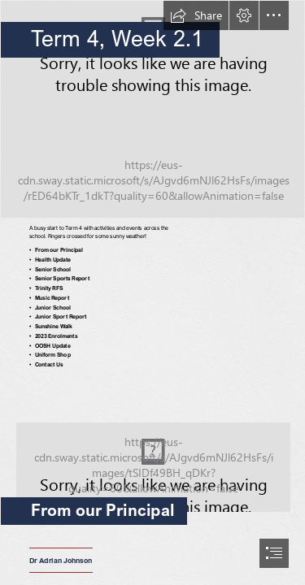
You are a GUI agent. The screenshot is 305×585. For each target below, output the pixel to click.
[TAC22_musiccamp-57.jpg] (152, 109)
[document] (152, 292)
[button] (196, 15)
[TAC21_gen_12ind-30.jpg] (152, 452)
